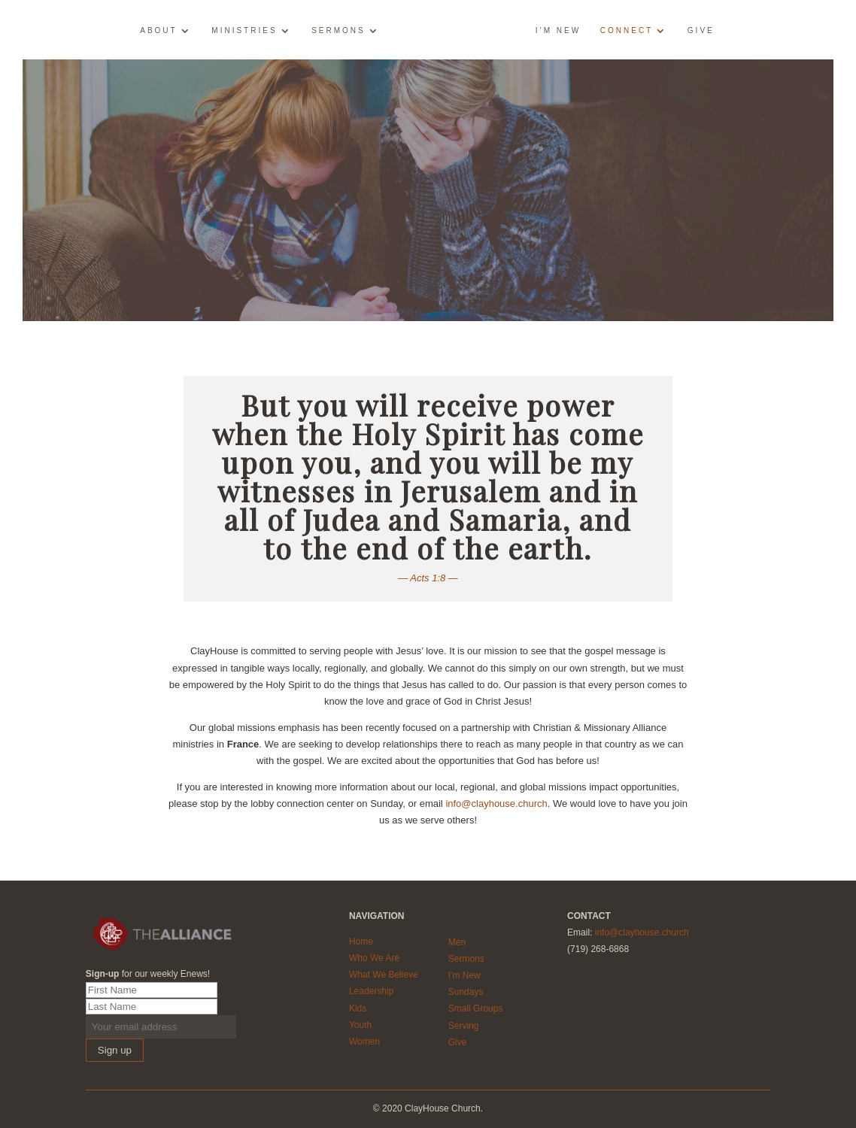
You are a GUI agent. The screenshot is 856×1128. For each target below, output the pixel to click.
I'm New (464, 975)
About (158, 31)
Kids (357, 1008)
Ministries (244, 31)
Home (361, 941)
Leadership (371, 991)
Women (364, 1041)
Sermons (338, 31)
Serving (463, 1025)
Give (701, 31)
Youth (360, 1025)
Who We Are (374, 958)
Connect (626, 31)
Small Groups (475, 1008)
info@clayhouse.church (496, 803)
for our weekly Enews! (148, 974)
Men (457, 942)
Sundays (466, 992)
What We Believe (383, 974)
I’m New (558, 31)
